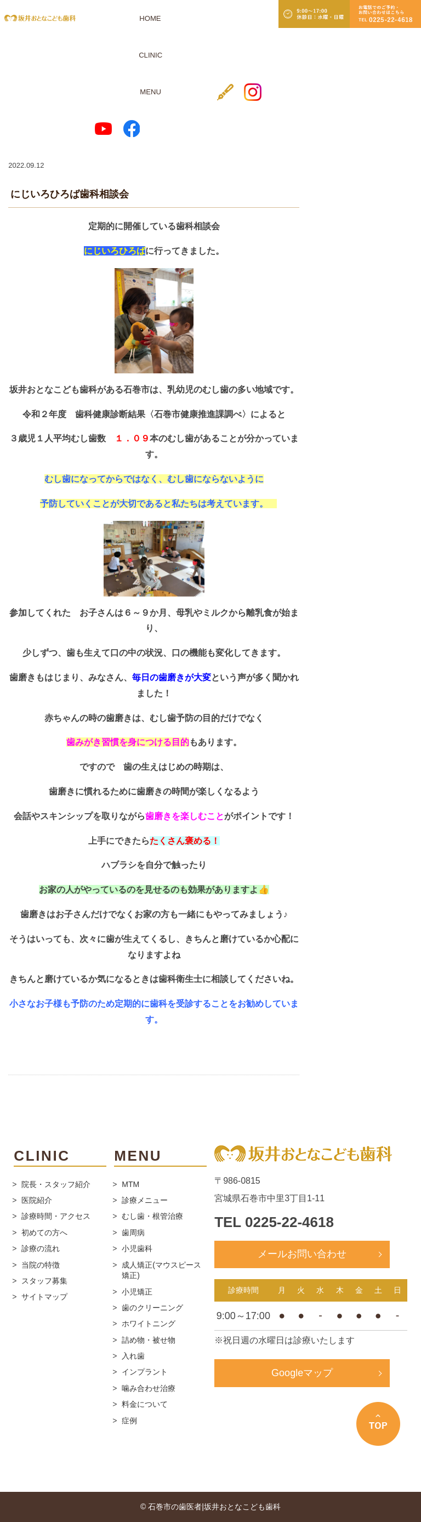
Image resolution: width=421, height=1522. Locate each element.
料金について (145, 1404)
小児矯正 (137, 1291)
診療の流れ (40, 1248)
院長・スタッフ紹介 (55, 1184)
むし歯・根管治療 (152, 1216)
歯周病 (133, 1232)
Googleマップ (302, 1372)
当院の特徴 (40, 1264)
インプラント (145, 1371)
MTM (130, 1184)
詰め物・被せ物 (148, 1340)
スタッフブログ (65, 121)
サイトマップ (44, 1296)
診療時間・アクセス (55, 1216)
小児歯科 (137, 1248)
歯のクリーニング (152, 1307)
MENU (153, 18)
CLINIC (127, 18)
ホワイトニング (148, 1323)
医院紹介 (36, 1200)
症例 (129, 1420)
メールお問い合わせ (302, 1253)
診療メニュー (145, 1200)
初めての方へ (44, 1232)
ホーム (19, 121)
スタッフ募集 (44, 1280)
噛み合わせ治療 (148, 1388)
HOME (101, 18)
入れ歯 (133, 1355)
